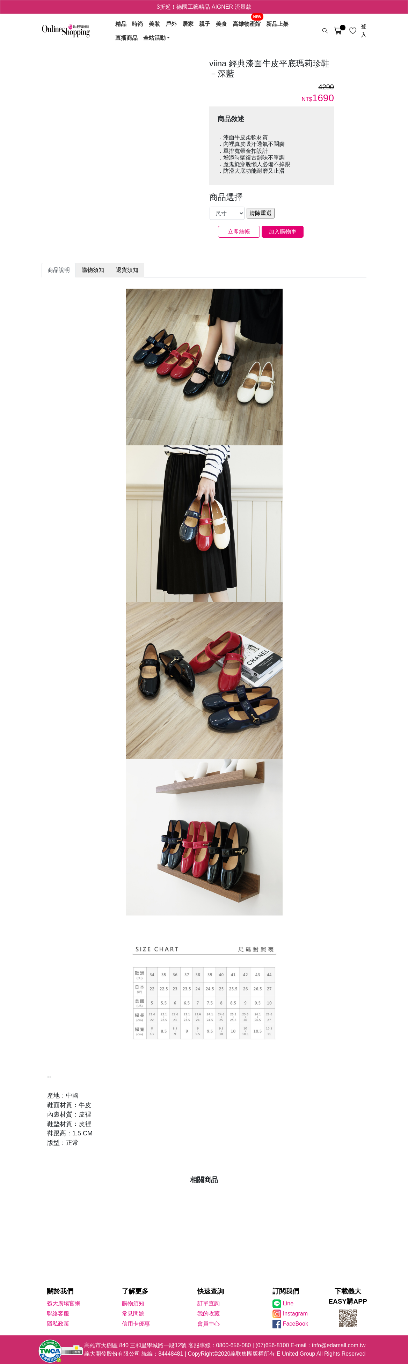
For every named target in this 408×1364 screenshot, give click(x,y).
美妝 (154, 24)
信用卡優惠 (136, 1324)
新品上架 (277, 24)
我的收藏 (208, 1314)
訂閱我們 (285, 1291)
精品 (120, 24)
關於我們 (60, 1291)
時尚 (137, 24)
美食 (221, 24)
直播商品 (126, 38)
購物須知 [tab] (93, 270)
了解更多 (135, 1291)
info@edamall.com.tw (338, 1345)
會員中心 (208, 1324)
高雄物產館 (247, 24)
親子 (204, 24)
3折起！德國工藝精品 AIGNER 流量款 (203, 7)
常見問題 (133, 1314)
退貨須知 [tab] (127, 270)
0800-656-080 (233, 1345)
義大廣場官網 (63, 1303)
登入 (363, 30)
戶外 (171, 24)
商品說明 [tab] (59, 270)
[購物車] (338, 31)
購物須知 (133, 1303)
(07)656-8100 (272, 1345)
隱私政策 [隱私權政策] (58, 1324)
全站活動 (154, 38)
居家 (188, 24)
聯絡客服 (58, 1314)
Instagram (295, 1314)
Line (288, 1303)
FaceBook (295, 1324)
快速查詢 (210, 1291)
